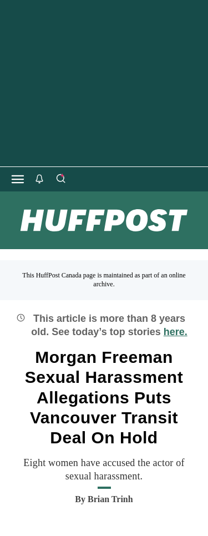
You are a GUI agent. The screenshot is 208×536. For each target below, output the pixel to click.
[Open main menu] (17, 179)
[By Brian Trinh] (110, 499)
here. (175, 331)
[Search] (60, 179)
